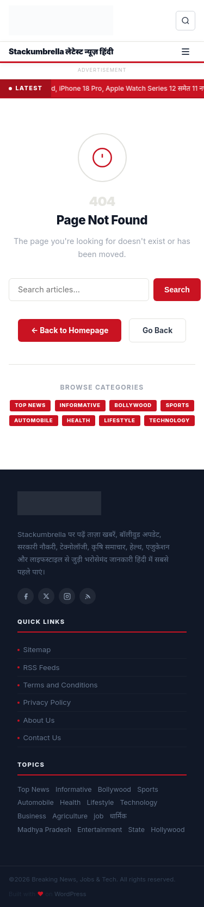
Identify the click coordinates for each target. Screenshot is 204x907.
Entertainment (99, 829)
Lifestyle (119, 420)
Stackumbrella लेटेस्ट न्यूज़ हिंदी (61, 51)
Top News (30, 405)
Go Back (157, 330)
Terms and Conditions (57, 684)
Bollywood (132, 405)
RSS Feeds (38, 667)
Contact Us (39, 737)
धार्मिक (118, 816)
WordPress (70, 894)
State (136, 829)
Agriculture (70, 816)
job (98, 816)
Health (78, 420)
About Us (35, 720)
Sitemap (34, 649)
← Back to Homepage (69, 330)
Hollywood (167, 829)
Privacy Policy (44, 702)
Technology (169, 420)
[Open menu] (185, 51)
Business (31, 816)
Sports (177, 405)
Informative (80, 405)
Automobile (33, 420)
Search (177, 289)
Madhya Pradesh (44, 829)
